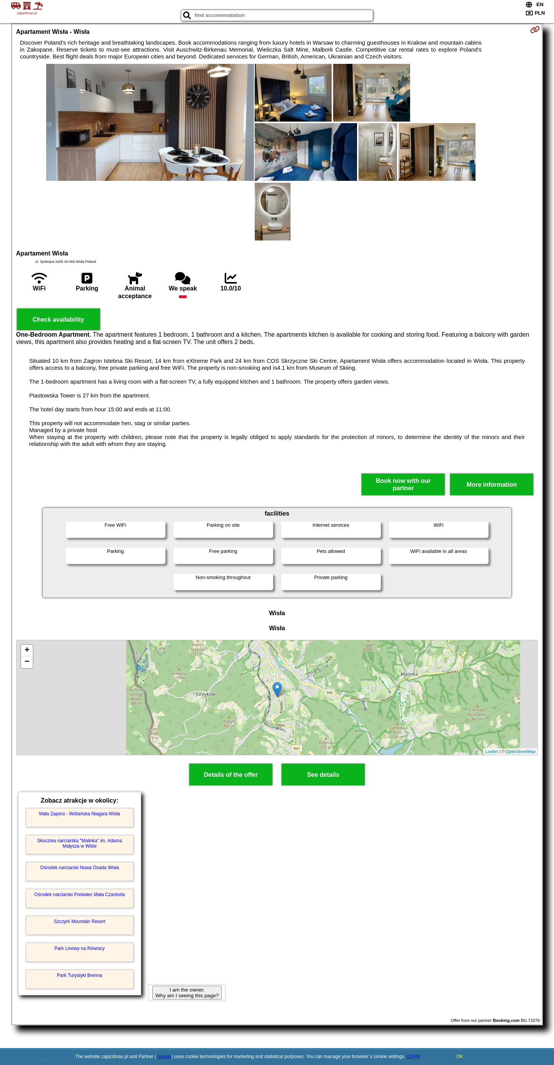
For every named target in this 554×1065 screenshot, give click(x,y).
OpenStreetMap (521, 751)
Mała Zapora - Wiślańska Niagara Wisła (79, 813)
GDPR (413, 1056)
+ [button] (27, 650)
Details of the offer (231, 774)
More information (492, 484)
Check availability (58, 319)
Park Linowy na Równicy (79, 948)
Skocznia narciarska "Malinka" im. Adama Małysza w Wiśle (79, 843)
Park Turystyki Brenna (79, 975)
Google (164, 1056)
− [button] (27, 662)
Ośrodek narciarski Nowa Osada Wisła (79, 867)
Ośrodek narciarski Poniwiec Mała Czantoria (79, 894)
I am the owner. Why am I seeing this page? (187, 992)
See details (323, 774)
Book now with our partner (403, 484)
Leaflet (491, 751)
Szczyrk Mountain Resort (79, 921)
